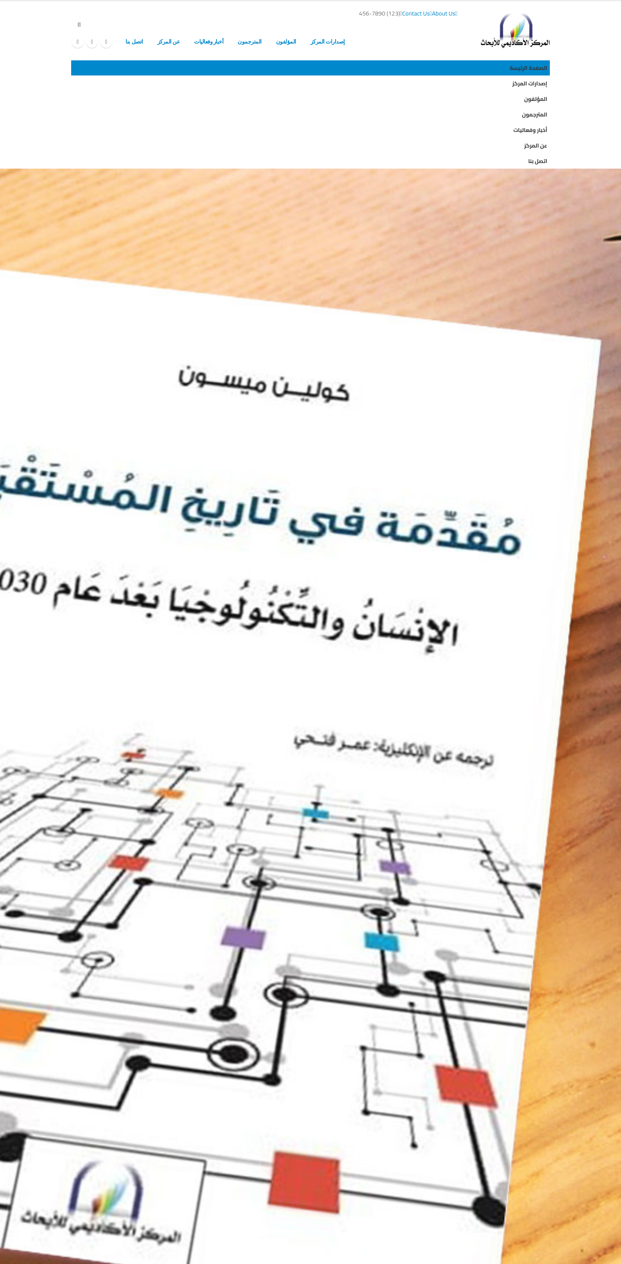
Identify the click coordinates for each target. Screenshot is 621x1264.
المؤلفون (286, 42)
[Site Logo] (515, 30)
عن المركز (168, 42)
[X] (92, 42)
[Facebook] (106, 42)
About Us (445, 13)
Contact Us (417, 13)
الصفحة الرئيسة (376, 42)
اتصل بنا (134, 42)
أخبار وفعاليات (208, 42)
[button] (79, 24)
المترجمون (250, 42)
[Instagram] (78, 42)
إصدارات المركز (327, 42)
